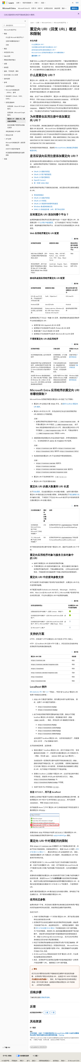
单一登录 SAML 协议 (41, 183)
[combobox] (14, 25)
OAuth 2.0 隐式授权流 (42, 177)
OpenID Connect (40, 180)
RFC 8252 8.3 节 (36, 692)
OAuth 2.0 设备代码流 (42, 198)
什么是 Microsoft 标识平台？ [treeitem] (15, 37)
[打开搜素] (73, 3)
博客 (21, 1061)
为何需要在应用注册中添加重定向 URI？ (44, 47)
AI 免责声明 (5, 1061)
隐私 (33, 1061)
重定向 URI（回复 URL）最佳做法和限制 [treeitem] (16, 120)
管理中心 (74, 8)
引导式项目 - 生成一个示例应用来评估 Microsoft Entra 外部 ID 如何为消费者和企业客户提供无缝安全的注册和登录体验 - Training (54, 1034)
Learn (32, 23)
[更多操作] (77, 22)
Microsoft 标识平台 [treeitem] (10, 30)
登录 (77, 3)
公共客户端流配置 (46, 222)
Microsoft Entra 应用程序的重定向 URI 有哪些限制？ (48, 52)
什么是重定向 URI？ (38, 44)
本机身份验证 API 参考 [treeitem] (13, 131)
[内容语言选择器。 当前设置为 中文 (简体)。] (7, 1055)
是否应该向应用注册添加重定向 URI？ (44, 50)
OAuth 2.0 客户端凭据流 (42, 174)
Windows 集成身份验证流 (43, 206)
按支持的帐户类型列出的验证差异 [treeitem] (16, 126)
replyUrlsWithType (60, 835)
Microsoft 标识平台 (60, 23)
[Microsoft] (3, 2)
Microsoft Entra (46, 23)
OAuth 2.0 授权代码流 (42, 171)
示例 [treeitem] (7, 45)
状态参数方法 (74, 494)
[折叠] (25, 21)
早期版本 (14, 1061)
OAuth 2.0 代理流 (40, 201)
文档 (37, 23)
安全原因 (36, 491)
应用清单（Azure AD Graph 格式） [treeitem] (16, 107)
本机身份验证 (39, 195)
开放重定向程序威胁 (39, 979)
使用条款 (56, 1061)
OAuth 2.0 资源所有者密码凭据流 (46, 203)
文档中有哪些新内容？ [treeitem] (13, 41)
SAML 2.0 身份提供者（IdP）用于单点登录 (49, 209)
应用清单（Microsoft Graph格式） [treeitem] (16, 114)
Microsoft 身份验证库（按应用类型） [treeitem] (15, 144)
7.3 (46, 692)
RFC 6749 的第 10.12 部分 (45, 928)
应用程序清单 (45, 997)
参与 (28, 1061)
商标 (62, 1061)
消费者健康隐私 (44, 1061)
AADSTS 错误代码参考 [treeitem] (13, 149)
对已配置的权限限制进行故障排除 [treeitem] (15, 154)
